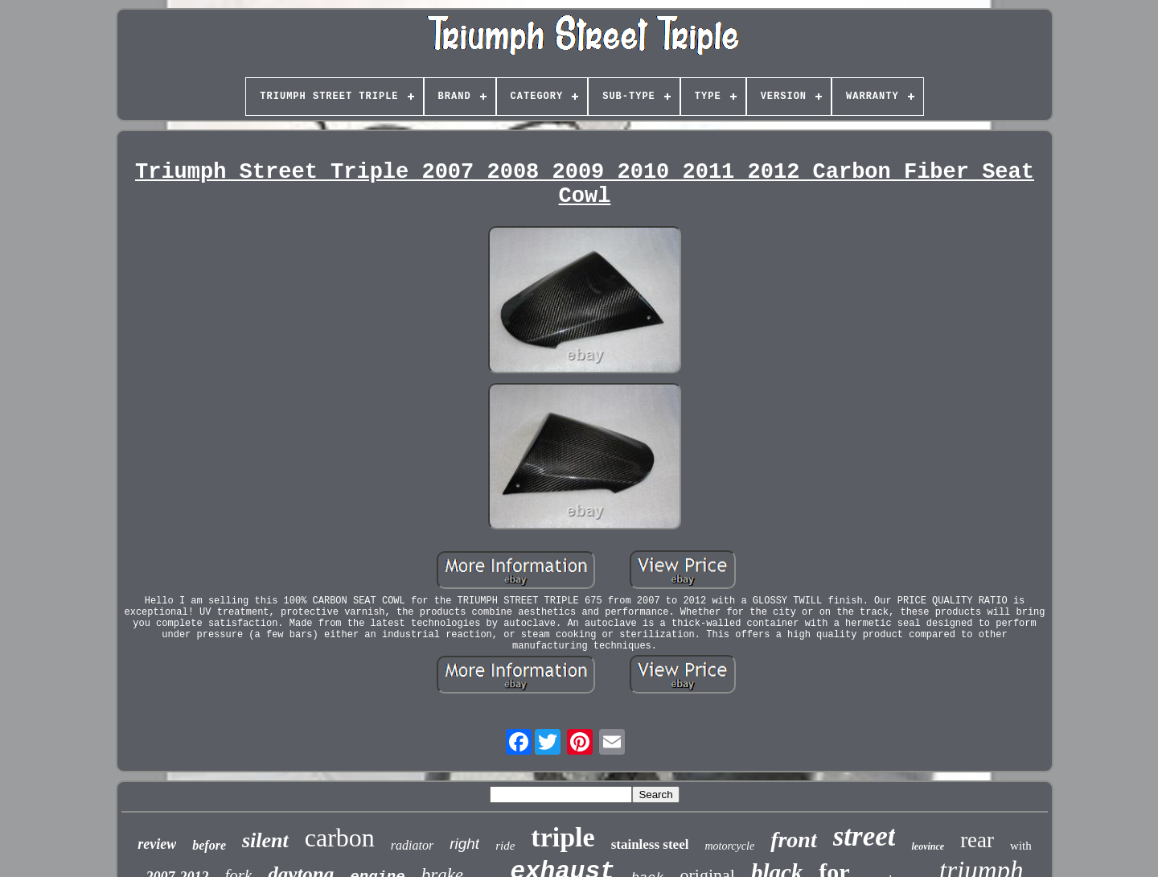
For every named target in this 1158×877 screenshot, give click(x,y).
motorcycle (729, 846)
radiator (412, 845)
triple (562, 837)
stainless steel (650, 844)
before (209, 845)
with (1021, 845)
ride (505, 845)
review (157, 844)
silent (265, 840)
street (864, 836)
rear (977, 840)
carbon (340, 837)
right (464, 843)
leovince (927, 846)
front (793, 839)
